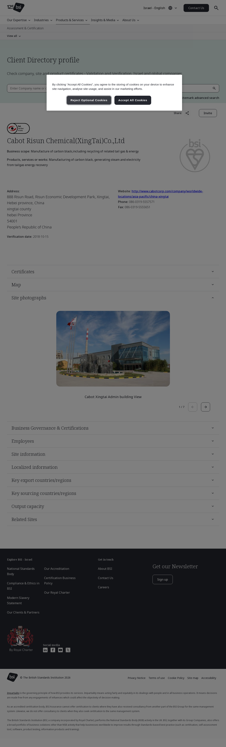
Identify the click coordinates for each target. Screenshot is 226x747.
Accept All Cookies (132, 100)
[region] (114, 93)
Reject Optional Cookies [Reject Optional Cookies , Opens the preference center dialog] (88, 100)
